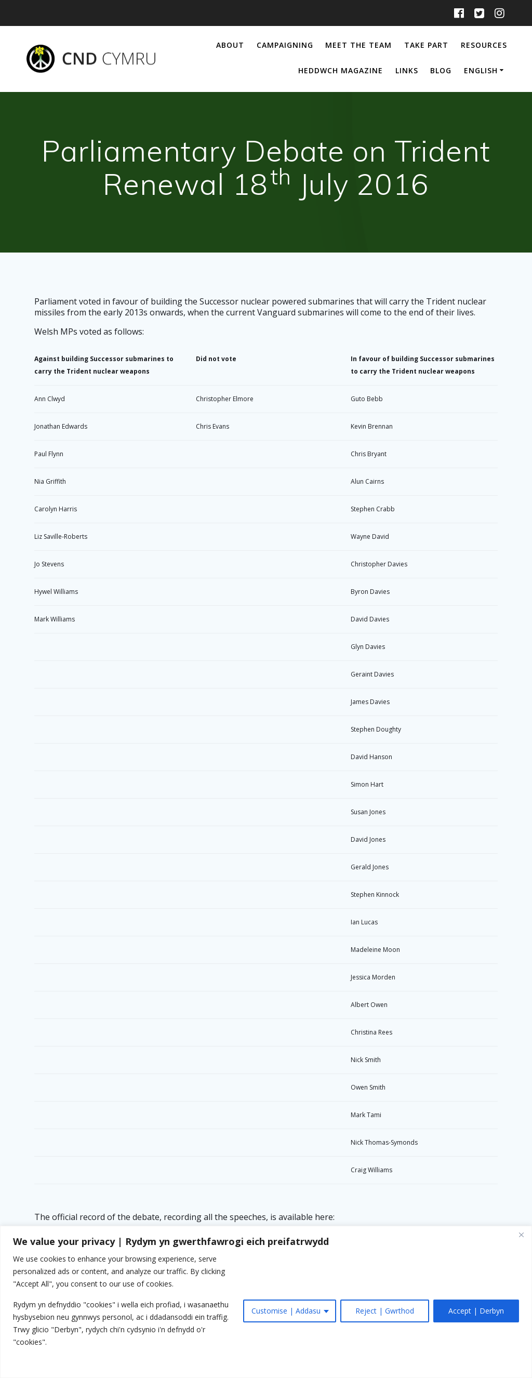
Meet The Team (358, 45)
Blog (440, 70)
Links (406, 70)
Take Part (426, 45)
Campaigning (285, 45)
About (230, 45)
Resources (484, 45)
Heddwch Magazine (340, 70)
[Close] (521, 1234)
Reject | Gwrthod (384, 1311)
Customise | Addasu (286, 1311)
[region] (266, 1302)
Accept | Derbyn (476, 1311)
